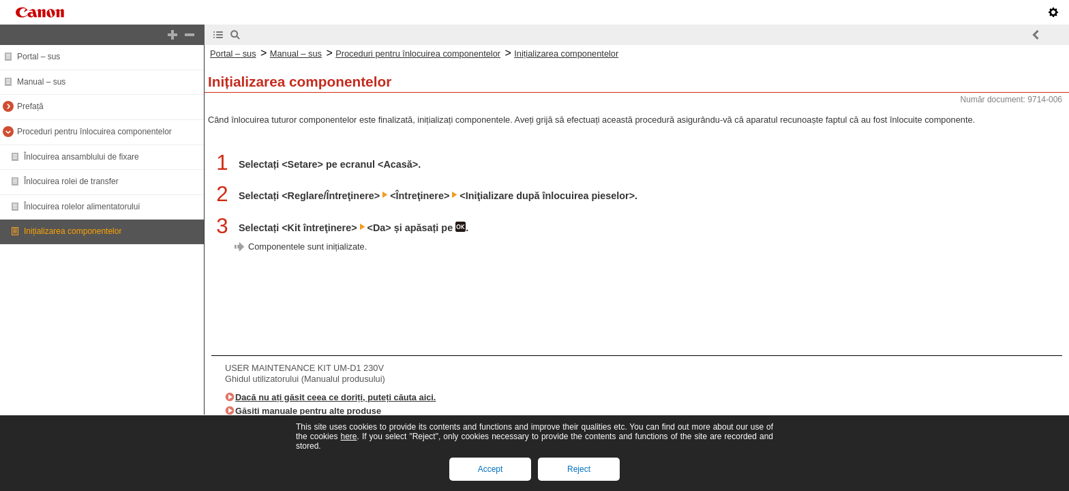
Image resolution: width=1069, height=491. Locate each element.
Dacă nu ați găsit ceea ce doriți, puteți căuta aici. (335, 397)
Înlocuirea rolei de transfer (71, 181)
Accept (490, 469)
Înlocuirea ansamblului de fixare (81, 157)
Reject (578, 469)
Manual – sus (41, 82)
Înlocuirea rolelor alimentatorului (82, 206)
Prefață (30, 106)
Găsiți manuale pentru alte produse (308, 411)
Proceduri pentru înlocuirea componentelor (94, 131)
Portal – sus (38, 56)
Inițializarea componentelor (72, 231)
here (348, 436)
